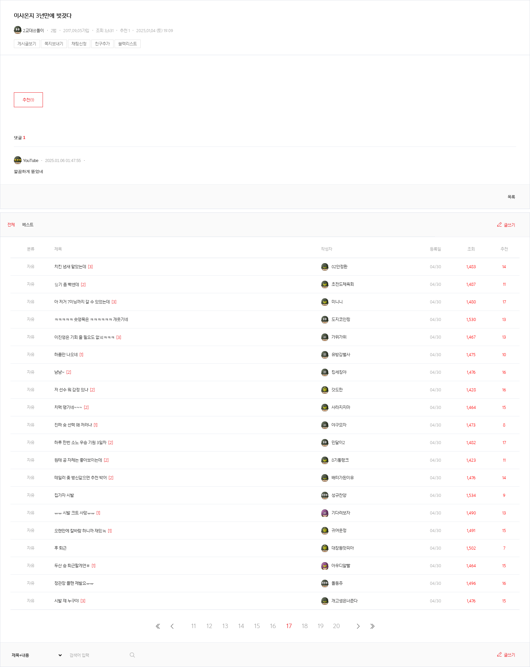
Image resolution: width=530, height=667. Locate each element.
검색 (133, 655)
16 (273, 625)
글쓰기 (509, 225)
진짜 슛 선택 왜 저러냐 (73, 425)
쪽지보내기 (54, 43)
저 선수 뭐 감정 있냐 (71, 389)
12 (209, 625)
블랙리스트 (127, 43)
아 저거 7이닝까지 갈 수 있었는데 (82, 301)
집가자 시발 (64, 495)
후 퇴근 (60, 548)
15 (257, 625)
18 (305, 625)
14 (241, 625)
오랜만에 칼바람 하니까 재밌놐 (80, 530)
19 (320, 625)
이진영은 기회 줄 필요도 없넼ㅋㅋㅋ (84, 337)
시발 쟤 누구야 (66, 600)
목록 (511, 197)
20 (336, 625)
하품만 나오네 (66, 354)
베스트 (27, 224)
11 (193, 625)
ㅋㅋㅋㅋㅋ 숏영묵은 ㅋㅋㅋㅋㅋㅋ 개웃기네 (91, 319)
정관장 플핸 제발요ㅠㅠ (74, 583)
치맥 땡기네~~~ (68, 407)
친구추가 (102, 43)
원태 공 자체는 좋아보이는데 (78, 460)
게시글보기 (27, 43)
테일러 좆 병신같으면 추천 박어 (80, 477)
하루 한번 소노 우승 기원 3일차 (80, 442)
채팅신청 (79, 43)
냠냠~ (59, 372)
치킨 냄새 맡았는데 (70, 266)
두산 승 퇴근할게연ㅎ (72, 565)
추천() (28, 99)
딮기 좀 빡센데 (66, 284)
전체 (11, 224)
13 (225, 625)
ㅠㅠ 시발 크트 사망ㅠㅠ (74, 512)
